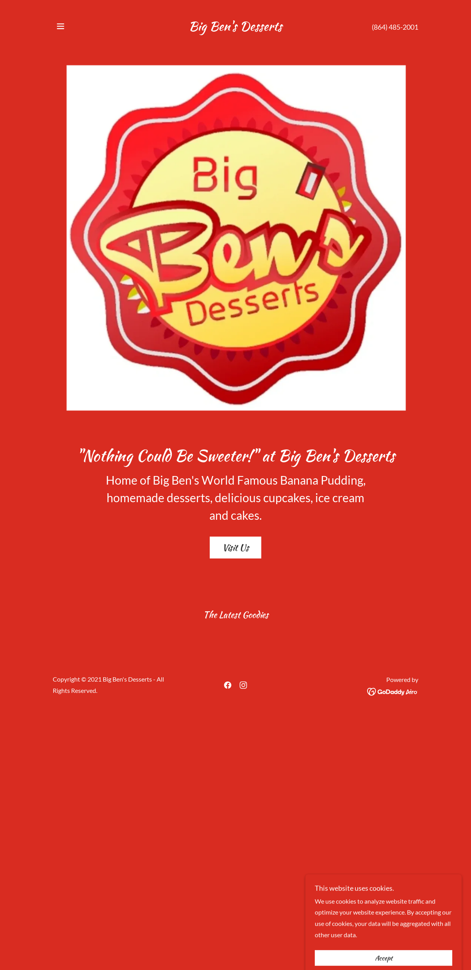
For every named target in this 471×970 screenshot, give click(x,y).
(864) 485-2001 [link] (395, 27)
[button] (60, 26)
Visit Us (235, 547)
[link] (235, 28)
